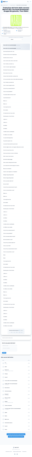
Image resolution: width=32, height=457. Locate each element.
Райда (12, 402)
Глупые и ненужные (8, 405)
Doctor (6, 429)
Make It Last (7, 419)
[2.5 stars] (15, 332)
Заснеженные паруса (8, 422)
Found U (6, 426)
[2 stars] (14, 332)
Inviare (4, 352)
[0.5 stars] (10, 332)
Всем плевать (7, 387)
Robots (6, 415)
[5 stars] (21, 332)
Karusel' (6, 377)
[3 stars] (16, 332)
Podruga (6, 373)
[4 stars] (19, 332)
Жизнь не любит (7, 397)
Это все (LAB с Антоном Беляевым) (11, 380)
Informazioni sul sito (9, 451)
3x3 (5, 362)
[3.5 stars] (18, 332)
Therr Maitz (7, 384)
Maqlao (12, 370)
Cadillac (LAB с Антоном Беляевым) (11, 383)
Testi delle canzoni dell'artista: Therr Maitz (16, 436)
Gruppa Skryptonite (13, 5)
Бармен (6, 401)
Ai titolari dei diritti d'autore (17, 451)
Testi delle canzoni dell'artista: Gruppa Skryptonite (16, 434)
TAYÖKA (6, 398)
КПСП (6, 366)
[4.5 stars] (20, 332)
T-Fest (6, 363)
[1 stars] (11, 332)
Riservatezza (24, 451)
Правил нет (7, 369)
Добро (6, 412)
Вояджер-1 (7, 394)
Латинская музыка (8, 391)
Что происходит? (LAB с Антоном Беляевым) (13, 408)
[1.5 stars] (12, 332)
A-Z (30, 1)
